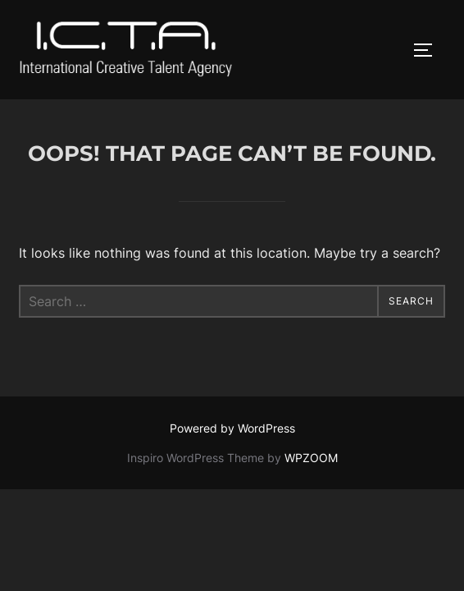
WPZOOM (311, 458)
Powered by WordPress (232, 428)
